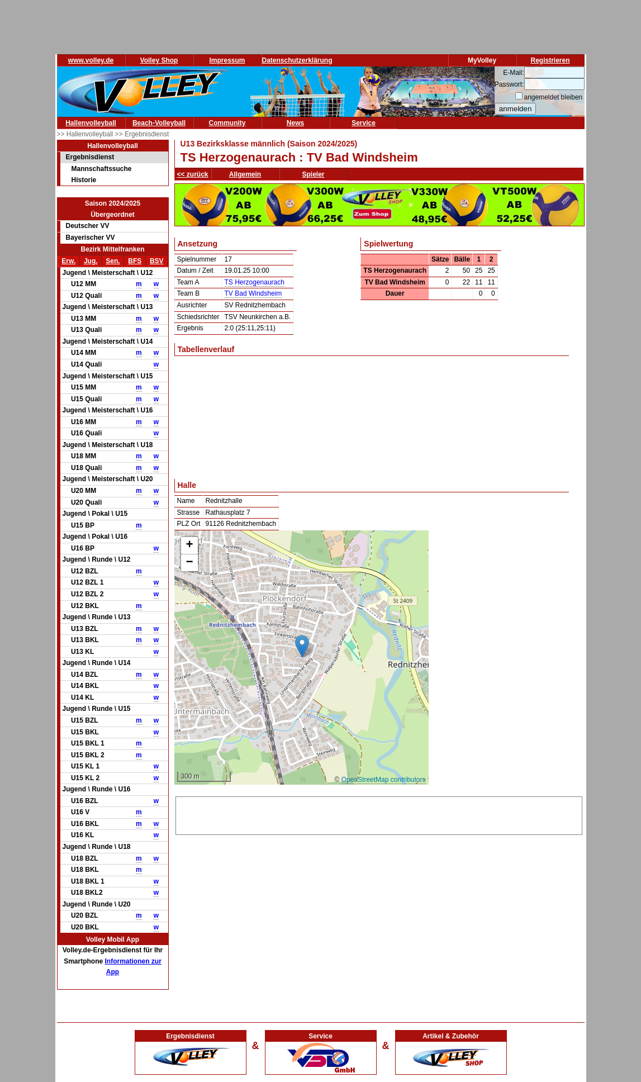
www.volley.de (90, 60)
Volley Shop (159, 60)
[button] (302, 646)
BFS (134, 261)
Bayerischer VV (90, 237)
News (295, 123)
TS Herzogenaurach (254, 282)
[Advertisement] (379, 814)
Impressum (227, 60)
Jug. (91, 261)
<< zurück (192, 174)
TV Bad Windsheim (253, 293)
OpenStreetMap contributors (383, 780)
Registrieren (549, 60)
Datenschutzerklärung (297, 60)
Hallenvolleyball (90, 123)
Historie (84, 180)
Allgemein (245, 174)
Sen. (113, 261)
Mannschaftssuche (102, 169)
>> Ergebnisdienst (142, 134)
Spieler (313, 174)
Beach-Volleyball (159, 123)
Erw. (68, 261)
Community (227, 123)
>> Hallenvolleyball (86, 134)
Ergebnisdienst (90, 157)
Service (364, 123)
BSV (157, 261)
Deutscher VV (88, 226)
